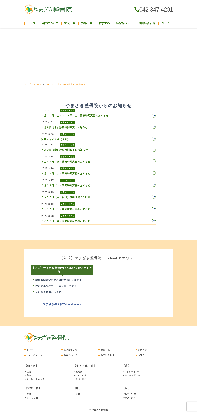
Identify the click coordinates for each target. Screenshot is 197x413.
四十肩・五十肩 (131, 375)
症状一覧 (105, 350)
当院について (70, 350)
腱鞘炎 (77, 371)
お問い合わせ (147, 23)
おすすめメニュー (36, 355)
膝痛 (76, 393)
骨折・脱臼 (80, 378)
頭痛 (27, 371)
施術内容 (142, 350)
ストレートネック (34, 378)
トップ (31, 23)
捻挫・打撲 (80, 375)
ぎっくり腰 (31, 397)
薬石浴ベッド (124, 23)
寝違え (28, 375)
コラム (165, 23)
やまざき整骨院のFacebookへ (62, 304)
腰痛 (27, 393)
